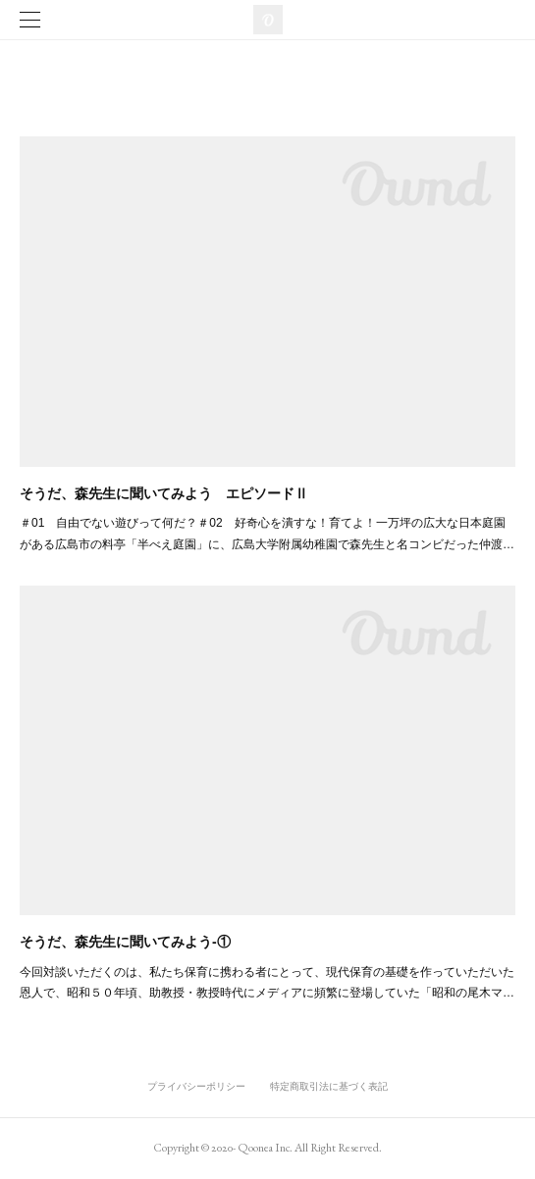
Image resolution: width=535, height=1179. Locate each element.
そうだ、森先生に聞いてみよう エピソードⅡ (164, 493)
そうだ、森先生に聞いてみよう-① (125, 941)
